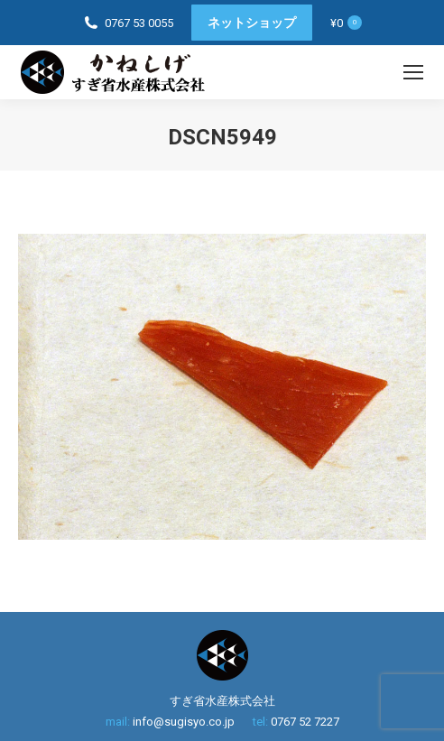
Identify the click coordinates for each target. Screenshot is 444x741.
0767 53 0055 (139, 23)
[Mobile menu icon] (413, 72)
